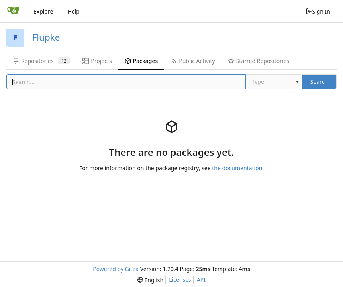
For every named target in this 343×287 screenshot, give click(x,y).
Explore (43, 11)
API (201, 279)
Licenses (180, 279)
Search (319, 81)
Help (73, 11)
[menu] (150, 280)
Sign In (318, 11)
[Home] (13, 11)
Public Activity (193, 61)
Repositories (41, 61)
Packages (141, 61)
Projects (97, 61)
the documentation (237, 168)
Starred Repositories (258, 61)
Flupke (46, 37)
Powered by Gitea (116, 269)
